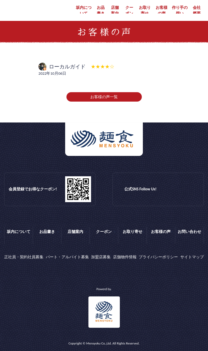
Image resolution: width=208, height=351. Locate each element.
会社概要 (197, 10)
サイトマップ (192, 257)
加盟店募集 (101, 257)
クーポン (129, 10)
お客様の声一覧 (104, 97)
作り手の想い (180, 10)
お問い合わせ (189, 231)
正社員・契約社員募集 (23, 257)
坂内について (84, 10)
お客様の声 (161, 10)
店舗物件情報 (125, 257)
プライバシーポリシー (158, 257)
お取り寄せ (145, 10)
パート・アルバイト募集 (67, 257)
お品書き (101, 10)
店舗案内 (115, 10)
